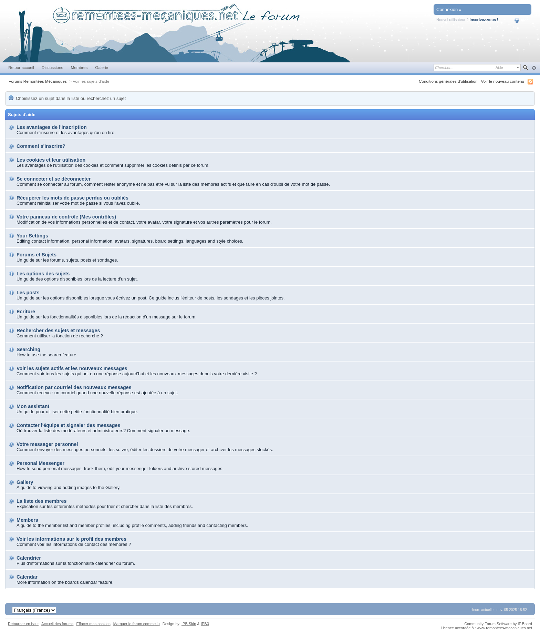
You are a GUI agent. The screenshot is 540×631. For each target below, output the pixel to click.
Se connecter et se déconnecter (54, 179)
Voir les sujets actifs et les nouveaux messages (72, 368)
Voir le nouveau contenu (502, 81)
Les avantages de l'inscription (52, 127)
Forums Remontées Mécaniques (38, 81)
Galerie (101, 67)
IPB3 (205, 624)
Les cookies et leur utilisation (51, 160)
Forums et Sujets (36, 254)
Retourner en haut (23, 624)
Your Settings (32, 235)
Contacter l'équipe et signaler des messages (68, 425)
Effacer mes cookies (93, 624)
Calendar (27, 577)
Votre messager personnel (47, 444)
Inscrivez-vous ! (484, 20)
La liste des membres (41, 501)
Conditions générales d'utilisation (448, 81)
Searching (28, 349)
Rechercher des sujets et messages (58, 330)
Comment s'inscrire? (41, 146)
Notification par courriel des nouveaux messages (74, 387)
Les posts (28, 292)
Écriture (26, 311)
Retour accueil (21, 67)
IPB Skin (188, 624)
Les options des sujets (43, 273)
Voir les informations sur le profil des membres (71, 539)
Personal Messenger (40, 463)
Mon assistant (33, 406)
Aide (521, 20)
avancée (534, 67)
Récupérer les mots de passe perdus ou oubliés (72, 198)
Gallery (25, 482)
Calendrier (29, 558)
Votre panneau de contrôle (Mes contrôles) (66, 217)
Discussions (52, 67)
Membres (79, 67)
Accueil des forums (57, 624)
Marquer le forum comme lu (136, 624)
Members (27, 520)
